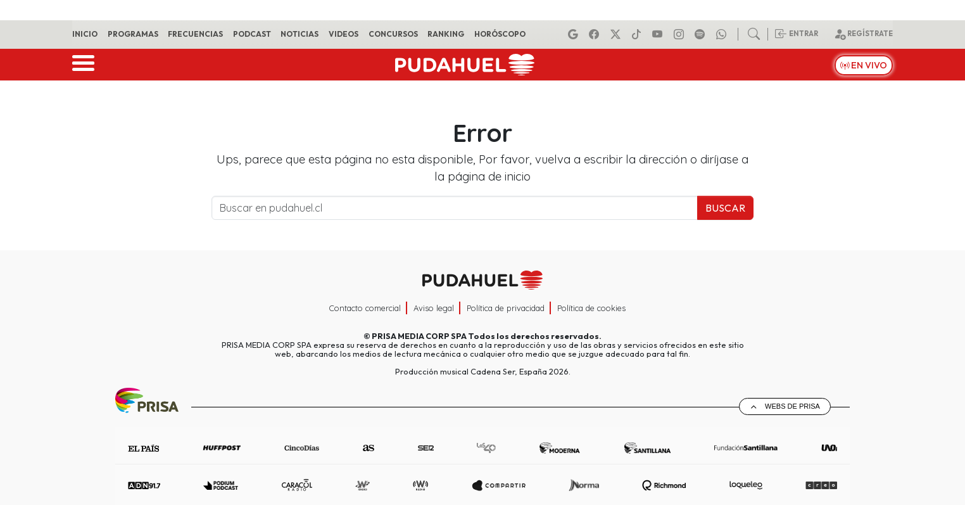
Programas (133, 34)
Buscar (725, 207)
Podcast (252, 34)
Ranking (445, 34)
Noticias (300, 34)
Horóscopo (500, 34)
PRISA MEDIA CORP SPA (419, 336)
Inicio (85, 34)
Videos (343, 34)
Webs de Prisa (792, 406)
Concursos (393, 34)
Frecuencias (195, 34)
